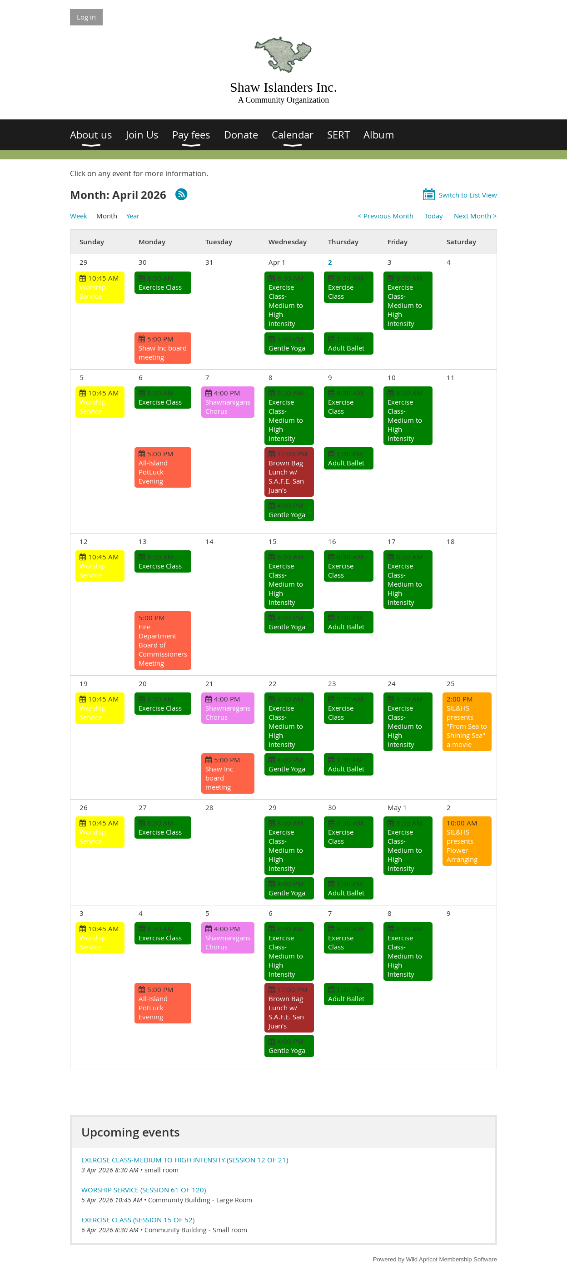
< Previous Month (385, 215)
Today (433, 215)
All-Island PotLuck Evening (153, 471)
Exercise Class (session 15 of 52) (137, 1219)
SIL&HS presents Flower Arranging (462, 845)
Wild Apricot (422, 1259)
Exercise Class (160, 287)
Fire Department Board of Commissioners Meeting (163, 644)
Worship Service (93, 291)
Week (78, 215)
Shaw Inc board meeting (163, 352)
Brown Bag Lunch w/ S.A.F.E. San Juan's (286, 476)
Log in (86, 16)
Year (132, 215)
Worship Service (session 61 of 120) (143, 1189)
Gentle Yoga (287, 347)
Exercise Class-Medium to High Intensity (286, 305)
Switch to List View (468, 194)
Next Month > (475, 215)
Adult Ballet (346, 347)
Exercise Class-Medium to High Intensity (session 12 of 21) (184, 1159)
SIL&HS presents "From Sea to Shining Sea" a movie (467, 726)
